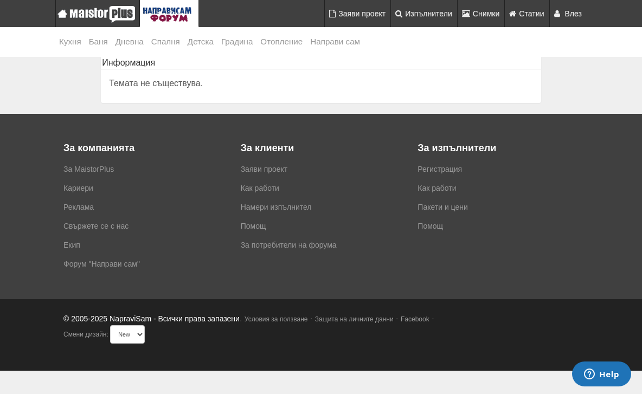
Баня (98, 41)
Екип (71, 245)
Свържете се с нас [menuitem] (96, 226)
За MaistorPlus (88, 169)
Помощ (253, 226)
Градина (237, 41)
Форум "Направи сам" (101, 264)
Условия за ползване (276, 319)
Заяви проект (357, 13)
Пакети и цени (442, 207)
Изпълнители (423, 13)
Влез (568, 13)
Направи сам (335, 41)
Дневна (129, 41)
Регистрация (440, 169)
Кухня (70, 41)
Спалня (165, 41)
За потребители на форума (289, 245)
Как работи (260, 188)
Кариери (78, 188)
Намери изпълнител (276, 207)
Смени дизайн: (85, 334)
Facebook (415, 319)
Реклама (78, 207)
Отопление (281, 41)
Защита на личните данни (354, 319)
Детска (201, 41)
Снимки (481, 13)
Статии (526, 13)
